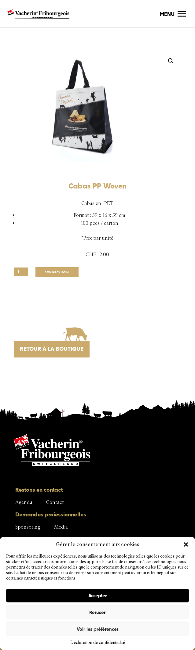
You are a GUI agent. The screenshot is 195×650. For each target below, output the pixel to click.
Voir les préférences (98, 629)
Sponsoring (27, 527)
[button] (186, 544)
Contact (55, 502)
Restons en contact (39, 489)
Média (61, 527)
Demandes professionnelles (50, 514)
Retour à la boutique (51, 348)
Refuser (97, 612)
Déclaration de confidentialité (97, 642)
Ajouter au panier (57, 271)
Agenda (23, 502)
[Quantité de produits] (21, 272)
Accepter (97, 595)
